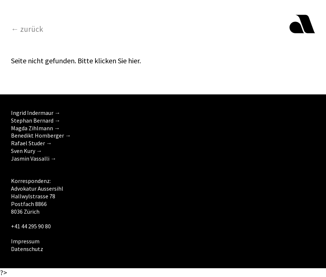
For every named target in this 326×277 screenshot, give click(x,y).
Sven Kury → (26, 150)
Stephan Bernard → (35, 120)
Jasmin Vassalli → (33, 158)
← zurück (27, 29)
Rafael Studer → (31, 143)
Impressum (25, 241)
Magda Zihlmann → (35, 128)
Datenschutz (27, 248)
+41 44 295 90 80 (31, 226)
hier (133, 60)
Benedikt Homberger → (41, 135)
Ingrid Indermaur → (35, 112)
